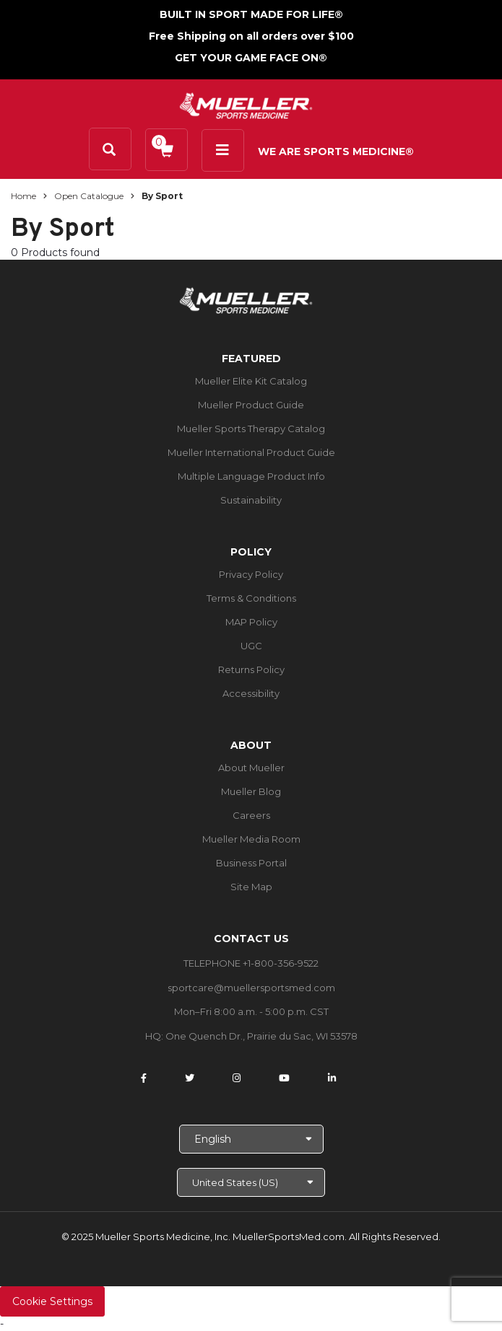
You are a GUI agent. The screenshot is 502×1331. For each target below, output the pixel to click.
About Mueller (251, 767)
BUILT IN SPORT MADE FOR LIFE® (251, 14)
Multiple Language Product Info (251, 476)
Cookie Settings (52, 1301)
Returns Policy (251, 669)
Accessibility (251, 693)
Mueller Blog (251, 791)
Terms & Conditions (251, 598)
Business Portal (251, 863)
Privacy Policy (251, 574)
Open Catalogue (89, 195)
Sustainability (251, 500)
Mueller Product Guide (251, 404)
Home (23, 195)
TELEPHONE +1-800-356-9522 (251, 963)
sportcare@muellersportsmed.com (251, 987)
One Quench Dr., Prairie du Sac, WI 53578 (261, 1036)
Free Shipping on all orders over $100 (251, 36)
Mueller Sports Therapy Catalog (251, 428)
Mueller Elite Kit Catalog (251, 381)
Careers (251, 815)
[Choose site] (251, 1182)
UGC (251, 645)
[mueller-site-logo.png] (246, 104)
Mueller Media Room (251, 839)
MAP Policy (251, 622)
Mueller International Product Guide (251, 452)
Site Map (251, 886)
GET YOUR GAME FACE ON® (251, 57)
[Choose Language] (251, 1139)
